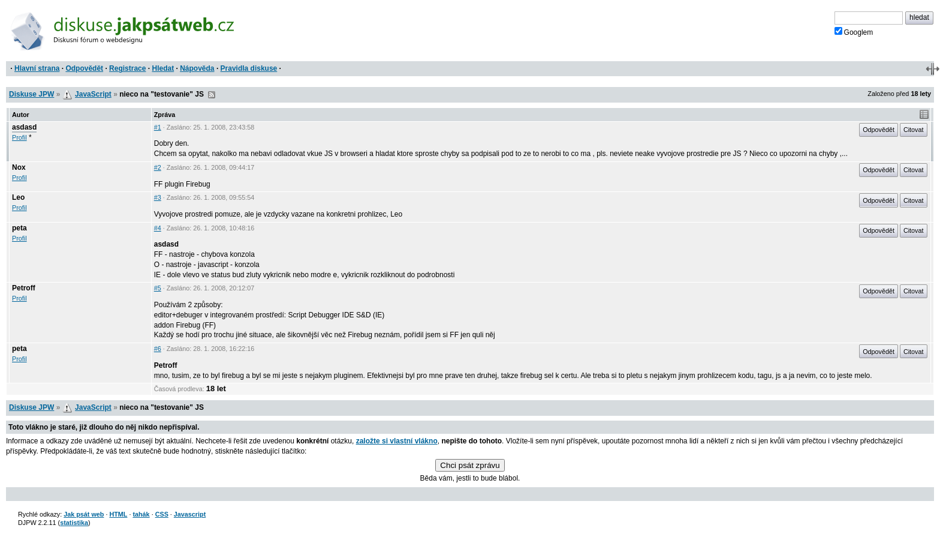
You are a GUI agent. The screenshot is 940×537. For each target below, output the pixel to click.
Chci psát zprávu (469, 465)
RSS (211, 94)
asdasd (24, 127)
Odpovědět (84, 68)
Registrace (127, 68)
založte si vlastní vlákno (397, 441)
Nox (19, 167)
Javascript (190, 514)
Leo (18, 197)
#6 (157, 348)
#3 (157, 197)
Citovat (913, 129)
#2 (157, 167)
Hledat (163, 68)
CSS (161, 514)
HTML (118, 514)
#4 (157, 228)
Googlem (853, 32)
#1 (157, 127)
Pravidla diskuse (249, 68)
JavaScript (93, 94)
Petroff (23, 288)
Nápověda (197, 68)
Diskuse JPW (31, 94)
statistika (74, 522)
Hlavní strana (36, 68)
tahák (140, 514)
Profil (19, 137)
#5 (157, 288)
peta (19, 228)
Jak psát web (84, 514)
